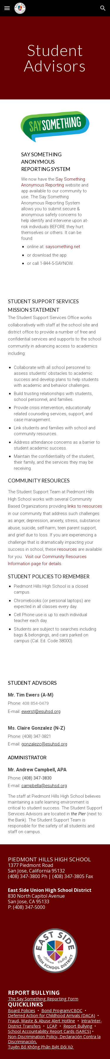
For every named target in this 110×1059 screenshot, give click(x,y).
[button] (7, 8)
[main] (55, 58)
